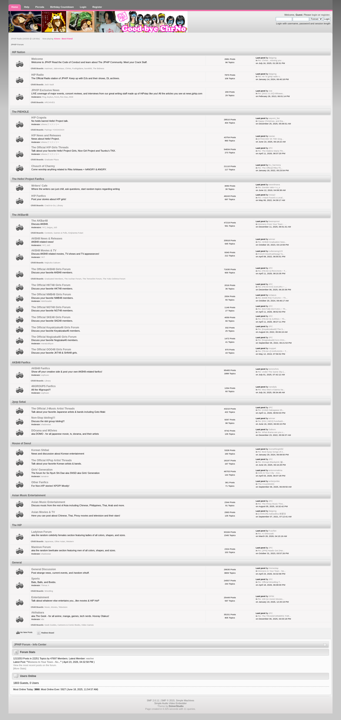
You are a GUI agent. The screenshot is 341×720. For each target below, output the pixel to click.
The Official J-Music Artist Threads (53, 408)
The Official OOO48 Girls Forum (51, 349)
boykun (50, 97)
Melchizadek (46, 301)
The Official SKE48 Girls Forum (50, 317)
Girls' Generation (42, 469)
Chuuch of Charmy (43, 166)
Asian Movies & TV (43, 512)
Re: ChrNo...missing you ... (271, 60)
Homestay (273, 568)
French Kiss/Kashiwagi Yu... (271, 254)
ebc (42, 619)
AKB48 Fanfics (40, 368)
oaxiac (272, 136)
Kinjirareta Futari (75, 233)
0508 (71, 97)
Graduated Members (54, 279)
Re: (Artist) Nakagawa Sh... (271, 410)
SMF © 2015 (168, 700)
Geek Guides (51, 625)
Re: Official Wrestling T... (269, 582)
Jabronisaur (58, 68)
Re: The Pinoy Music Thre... (271, 504)
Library (60, 205)
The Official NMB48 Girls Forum (51, 294)
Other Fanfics (39, 482)
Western (70, 541)
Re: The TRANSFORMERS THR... (274, 616)
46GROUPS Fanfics (43, 386)
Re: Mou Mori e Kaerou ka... (271, 389)
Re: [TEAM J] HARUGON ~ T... (273, 351)
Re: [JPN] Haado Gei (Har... (271, 550)
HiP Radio (37, 74)
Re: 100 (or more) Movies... (271, 599)
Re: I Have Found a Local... (271, 197)
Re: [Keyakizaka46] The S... (271, 329)
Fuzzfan (272, 531)
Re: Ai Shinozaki (266, 533)
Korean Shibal (40, 450)
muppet (272, 348)
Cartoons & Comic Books (68, 625)
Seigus (49, 227)
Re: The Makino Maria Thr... (271, 151)
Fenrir (56, 97)
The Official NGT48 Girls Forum (50, 307)
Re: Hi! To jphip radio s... (269, 76)
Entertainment (40, 597)
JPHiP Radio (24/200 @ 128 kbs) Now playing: (42, 39)
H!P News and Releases (46, 135)
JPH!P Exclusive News (45, 90)
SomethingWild (276, 449)
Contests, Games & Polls (56, 233)
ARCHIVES (49, 102)
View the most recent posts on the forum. (35, 665)
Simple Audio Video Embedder (170, 703)
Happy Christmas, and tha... (271, 121)
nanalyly (273, 387)
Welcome (37, 58)
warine (90, 658)
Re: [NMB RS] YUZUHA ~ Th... (272, 298)
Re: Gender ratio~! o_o (269, 187)
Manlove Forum (41, 547)
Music (47, 607)
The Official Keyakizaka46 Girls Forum (55, 327)
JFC (271, 148)
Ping (44, 97)
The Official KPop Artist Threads (51, 460)
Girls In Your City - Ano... (269, 473)
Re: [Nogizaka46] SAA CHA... (272, 340)
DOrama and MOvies (44, 430)
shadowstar (46, 424)
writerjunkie (274, 481)
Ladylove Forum (41, 531)
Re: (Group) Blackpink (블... (271, 462)
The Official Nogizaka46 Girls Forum (54, 336)
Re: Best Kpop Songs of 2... (271, 452)
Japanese (49, 541)
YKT (43, 227)
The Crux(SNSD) (266, 484)
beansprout (274, 221)
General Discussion (43, 569)
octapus (272, 295)
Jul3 (55, 227)
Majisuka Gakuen (52, 263)
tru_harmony (275, 165)
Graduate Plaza (52, 160)
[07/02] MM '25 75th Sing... (271, 139)
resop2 (272, 195)
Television (63, 607)
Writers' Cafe (39, 185)
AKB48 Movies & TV (43, 250)
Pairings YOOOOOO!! (54, 130)
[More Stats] (19, 668)
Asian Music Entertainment (48, 502)
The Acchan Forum (72, 279)
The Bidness (98, 68)
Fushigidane (77, 68)
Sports (35, 578)
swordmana (274, 184)
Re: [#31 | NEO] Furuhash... (271, 421)
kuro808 (88, 68)
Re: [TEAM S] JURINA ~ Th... (272, 319)
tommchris (274, 369)
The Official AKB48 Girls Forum (50, 269)
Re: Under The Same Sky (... (272, 372)
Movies (54, 607)
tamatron (45, 476)
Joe (270, 91)
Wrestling (49, 591)
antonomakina (275, 470)
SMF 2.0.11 (153, 700)
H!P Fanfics (38, 195)
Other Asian (59, 541)
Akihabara (37, 612)
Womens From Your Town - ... (272, 224)
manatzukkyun (47, 343)
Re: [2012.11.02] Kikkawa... (271, 93)
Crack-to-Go (50, 205)
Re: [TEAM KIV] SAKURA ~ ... (272, 287)
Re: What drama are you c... (271, 432)
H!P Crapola (38, 117)
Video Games (87, 625)
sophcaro (45, 375)
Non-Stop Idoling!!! (43, 417)
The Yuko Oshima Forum (114, 279)
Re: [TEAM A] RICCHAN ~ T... (272, 271)
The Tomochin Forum (92, 279)
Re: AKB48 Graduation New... (272, 242)
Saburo (272, 429)
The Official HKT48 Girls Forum (50, 285)
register (325, 14)
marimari (48, 68)
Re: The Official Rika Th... (270, 168)
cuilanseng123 (276, 251)
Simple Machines (185, 700)
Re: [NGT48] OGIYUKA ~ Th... (272, 309)
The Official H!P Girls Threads (50, 147)
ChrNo (68, 68)
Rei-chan (64, 97)
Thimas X (45, 585)
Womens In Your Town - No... (272, 571)
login (314, 14)
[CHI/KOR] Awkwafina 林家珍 (272, 514)
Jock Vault (49, 85)
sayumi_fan (274, 118)
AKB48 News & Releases (46, 238)
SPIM (271, 596)
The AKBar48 (39, 220)
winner (272, 239)
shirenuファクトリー (50, 124)
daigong (272, 58)
